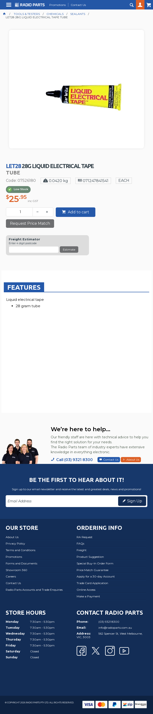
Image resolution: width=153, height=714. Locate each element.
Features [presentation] (24, 287)
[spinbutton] (20, 212)
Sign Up (134, 501)
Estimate (69, 249)
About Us (132, 459)
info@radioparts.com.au (115, 627)
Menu (9, 6)
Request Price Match (30, 223)
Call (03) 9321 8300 (74, 460)
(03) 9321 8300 (108, 621)
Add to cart (78, 212)
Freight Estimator (24, 239)
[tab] (24, 287)
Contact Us (110, 459)
